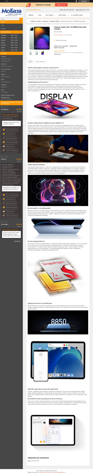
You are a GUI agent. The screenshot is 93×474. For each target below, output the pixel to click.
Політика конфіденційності (58, 472)
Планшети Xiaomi (54, 21)
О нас (2, 25)
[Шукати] (21, 19)
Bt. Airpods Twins (77, 15)
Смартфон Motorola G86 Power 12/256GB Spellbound (11, 123)
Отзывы (3, 28)
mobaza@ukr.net (5, 82)
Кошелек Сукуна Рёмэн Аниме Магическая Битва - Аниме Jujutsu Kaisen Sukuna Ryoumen (11, 234)
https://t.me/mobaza (6, 99)
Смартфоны (62, 15)
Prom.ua (55, 470)
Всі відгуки (17, 241)
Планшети (45, 21)
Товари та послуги (36, 21)
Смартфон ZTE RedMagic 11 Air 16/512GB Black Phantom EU (11, 188)
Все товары (49, 15)
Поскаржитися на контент (45, 472)
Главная (30, 15)
